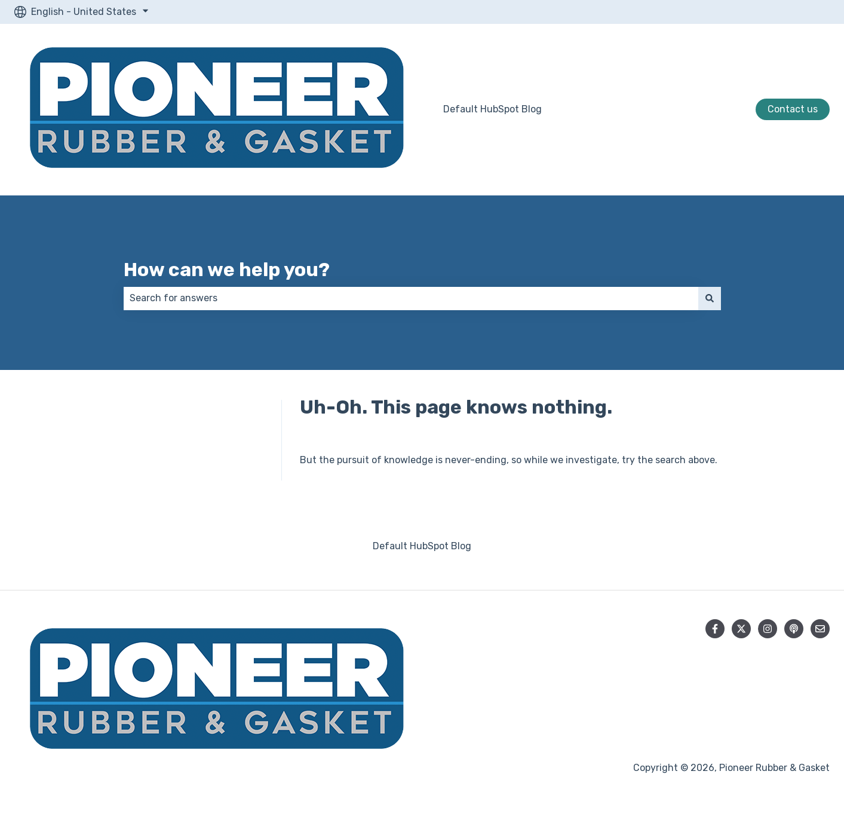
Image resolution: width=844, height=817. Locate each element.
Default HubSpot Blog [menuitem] (422, 546)
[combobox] (411, 298)
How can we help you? (227, 269)
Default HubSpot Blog (492, 109)
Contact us (793, 109)
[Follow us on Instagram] (767, 628)
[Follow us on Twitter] (741, 628)
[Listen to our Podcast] (793, 628)
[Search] (709, 298)
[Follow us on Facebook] (715, 628)
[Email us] (820, 628)
